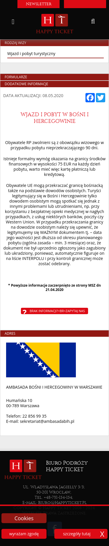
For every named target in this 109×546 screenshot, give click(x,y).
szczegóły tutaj (76, 533)
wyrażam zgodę (24, 533)
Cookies (24, 518)
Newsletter (38, 3)
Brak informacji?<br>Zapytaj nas (57, 311)
